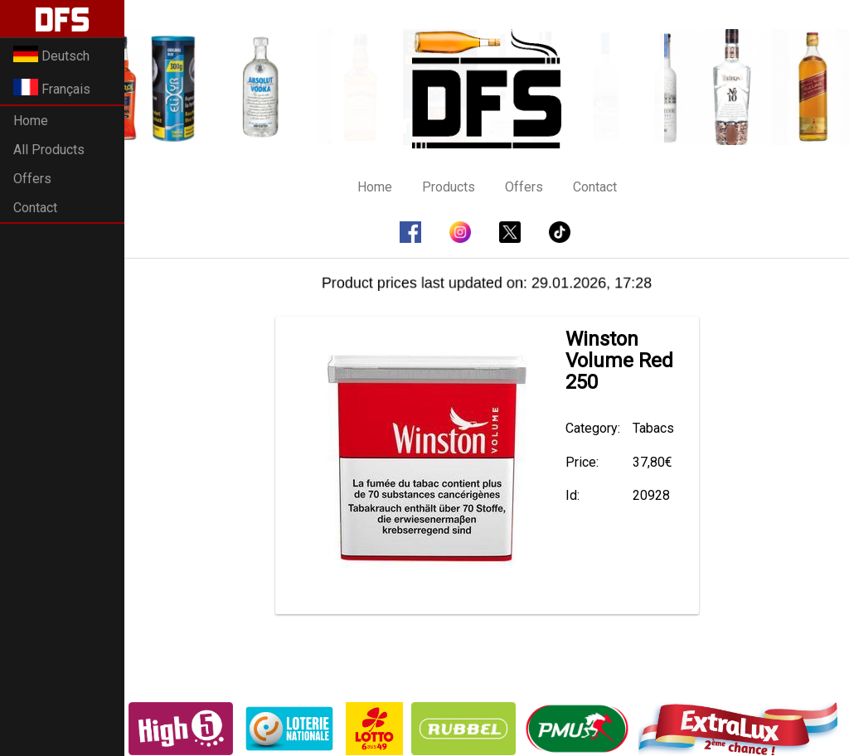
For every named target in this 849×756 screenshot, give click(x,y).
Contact (35, 208)
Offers (32, 179)
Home (30, 120)
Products (448, 187)
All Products (49, 150)
